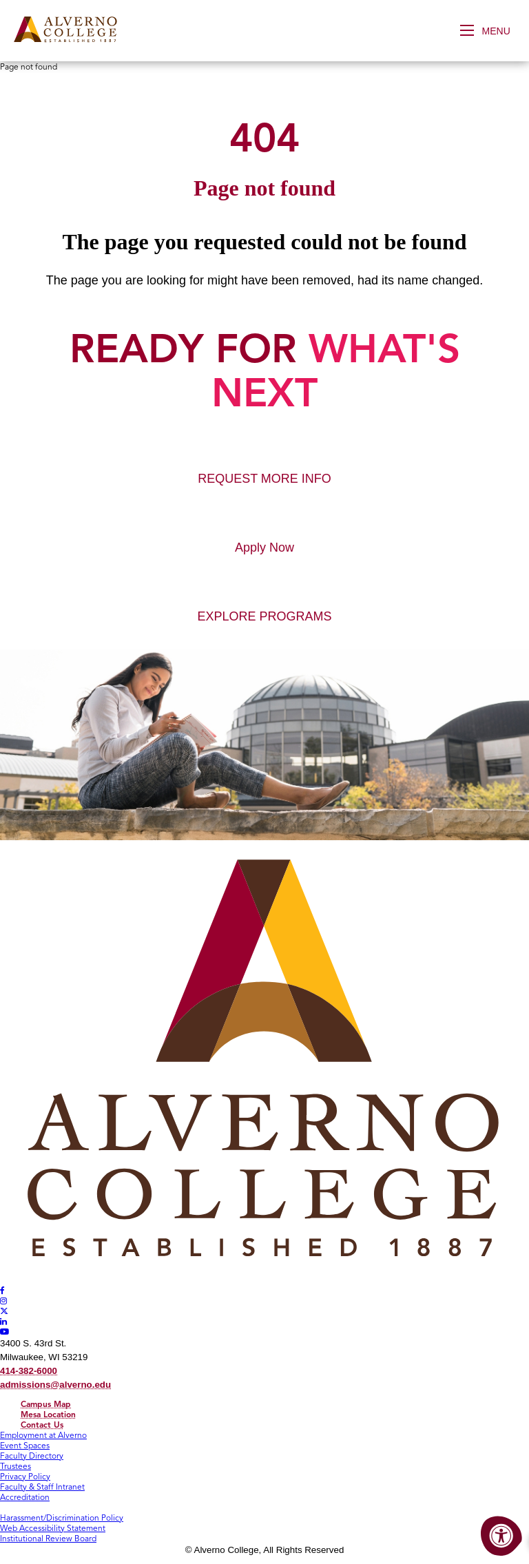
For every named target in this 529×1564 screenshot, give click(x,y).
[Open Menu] (489, 30)
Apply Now (264, 547)
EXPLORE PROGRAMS (264, 616)
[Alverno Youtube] (5, 1331)
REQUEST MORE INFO (264, 479)
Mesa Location (48, 1414)
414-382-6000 (28, 1371)
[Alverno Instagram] (3, 1300)
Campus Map (46, 1404)
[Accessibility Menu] (501, 1536)
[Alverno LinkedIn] (3, 1321)
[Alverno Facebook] (2, 1290)
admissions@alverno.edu (55, 1384)
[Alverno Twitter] (4, 1311)
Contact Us (42, 1424)
